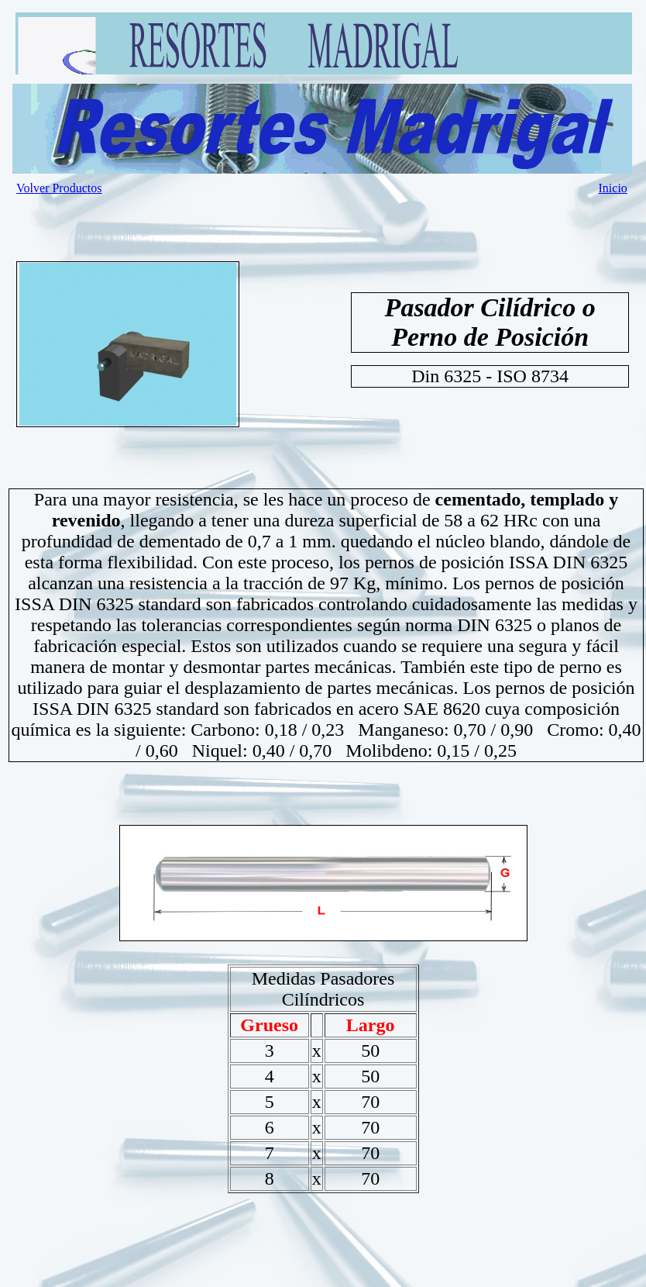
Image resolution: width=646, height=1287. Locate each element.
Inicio (613, 188)
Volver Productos (58, 188)
